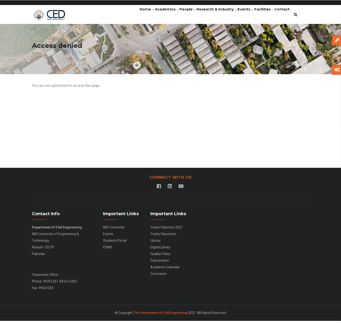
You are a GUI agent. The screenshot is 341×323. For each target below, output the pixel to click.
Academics (151, 15)
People (175, 15)
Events (237, 15)
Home (128, 15)
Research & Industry (206, 15)
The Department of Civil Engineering (160, 315)
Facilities (259, 15)
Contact (281, 15)
